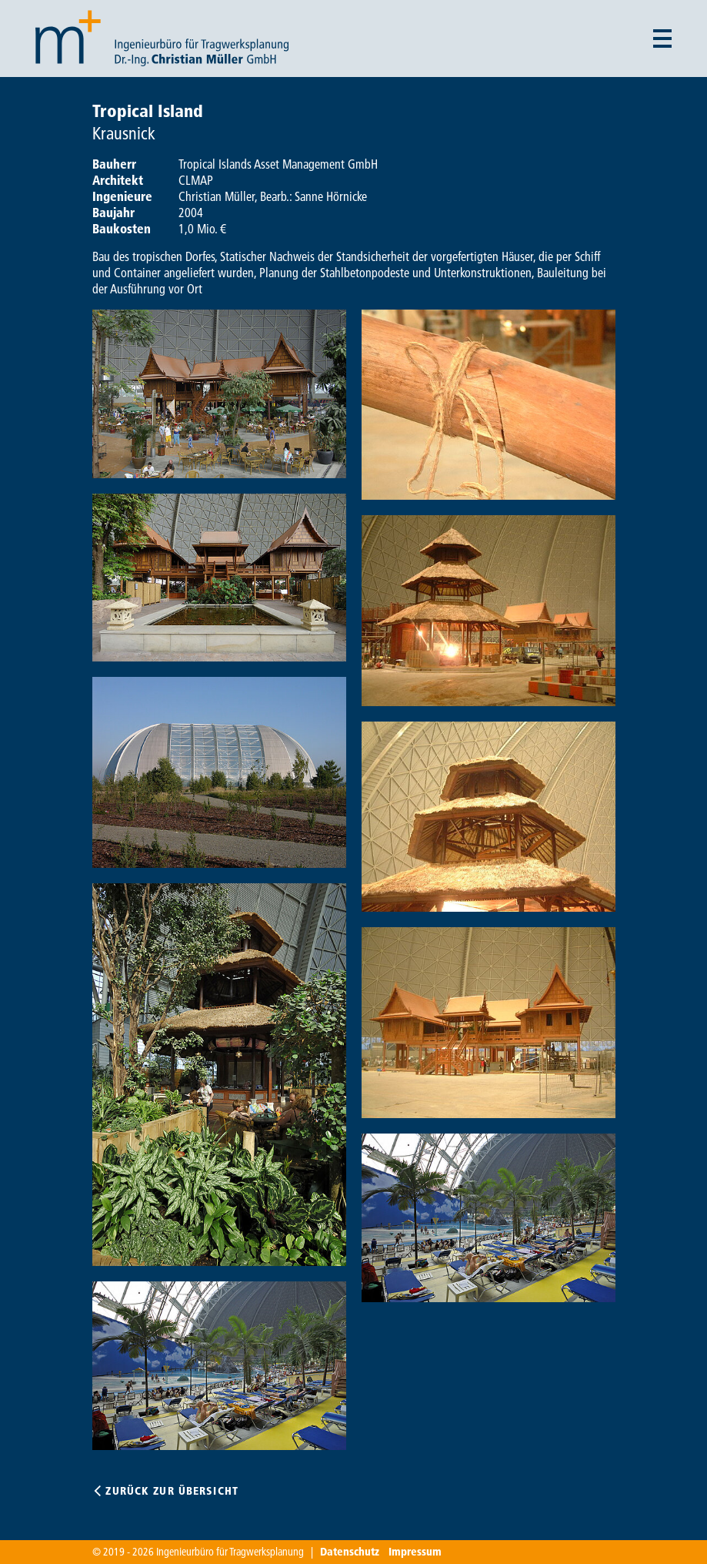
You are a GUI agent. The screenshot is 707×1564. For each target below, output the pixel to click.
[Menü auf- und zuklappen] (662, 38)
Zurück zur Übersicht (171, 1491)
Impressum (415, 1552)
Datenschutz (349, 1552)
